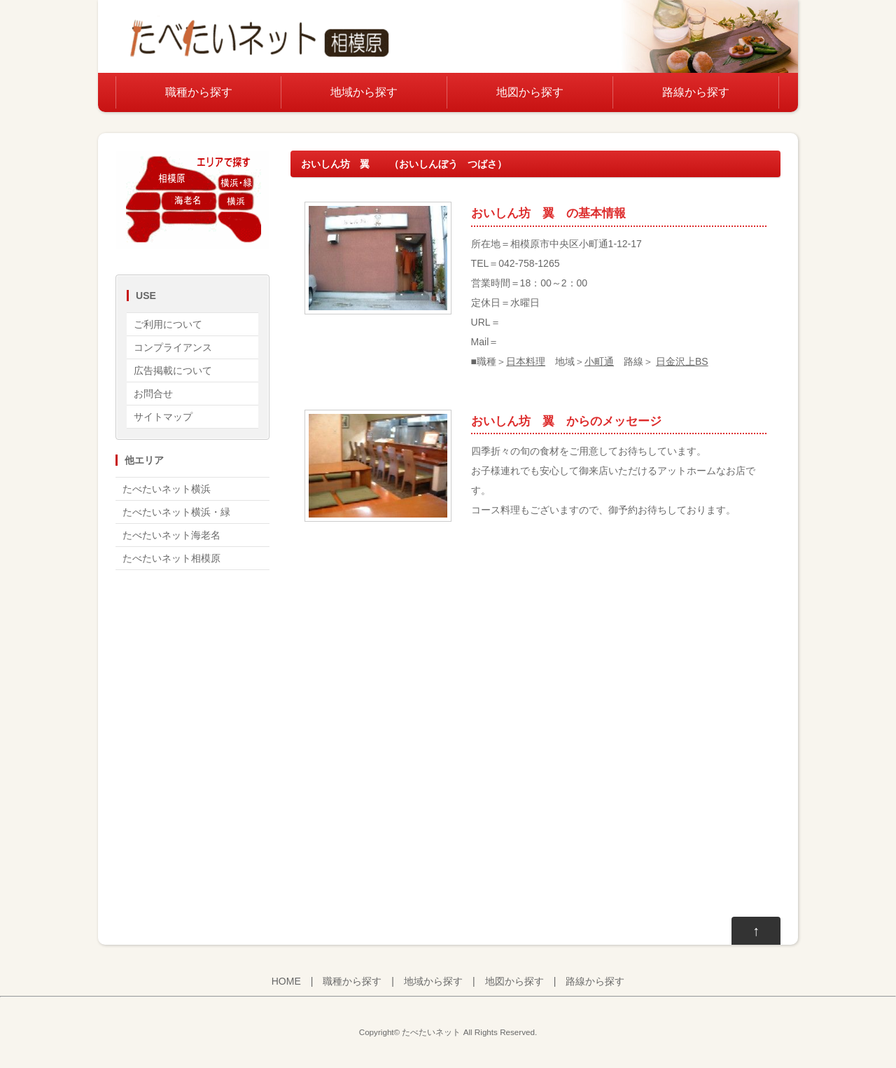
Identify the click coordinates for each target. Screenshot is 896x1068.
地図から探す (530, 92)
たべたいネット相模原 (171, 558)
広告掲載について (173, 370)
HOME (286, 981)
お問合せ (153, 393)
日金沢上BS (682, 361)
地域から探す (364, 92)
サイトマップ (163, 416)
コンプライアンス (173, 347)
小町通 (599, 361)
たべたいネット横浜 (166, 488)
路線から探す (695, 92)
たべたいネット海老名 (171, 535)
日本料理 (525, 361)
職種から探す (198, 92)
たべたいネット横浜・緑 (176, 512)
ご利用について (168, 324)
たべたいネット (431, 1031)
